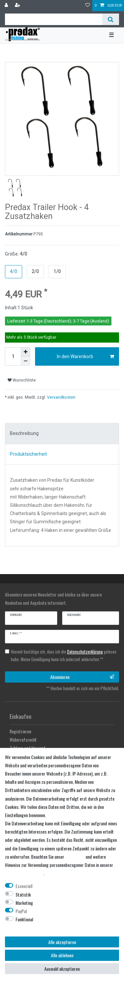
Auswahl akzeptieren (62, 968)
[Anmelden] (7, 5)
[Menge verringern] (25, 361)
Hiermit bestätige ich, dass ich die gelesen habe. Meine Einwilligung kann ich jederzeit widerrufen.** (63, 655)
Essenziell (24, 885)
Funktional (24, 919)
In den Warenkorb (85, 357)
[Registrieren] (18, 5)
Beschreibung (24, 433)
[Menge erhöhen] (25, 351)
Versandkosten (60, 397)
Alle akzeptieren (62, 941)
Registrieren (20, 731)
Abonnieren (82, 676)
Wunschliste (22, 380)
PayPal (21, 910)
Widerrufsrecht (23, 739)
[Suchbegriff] (53, 19)
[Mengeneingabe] (13, 356)
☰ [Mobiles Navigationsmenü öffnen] (111, 35)
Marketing (24, 902)
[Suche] (110, 19)
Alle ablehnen (62, 955)
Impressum (75, 856)
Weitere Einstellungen (23, 927)
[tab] (62, 433)
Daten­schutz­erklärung (24, 873)
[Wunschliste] (87, 5)
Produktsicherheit (28, 454)
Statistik (23, 894)
